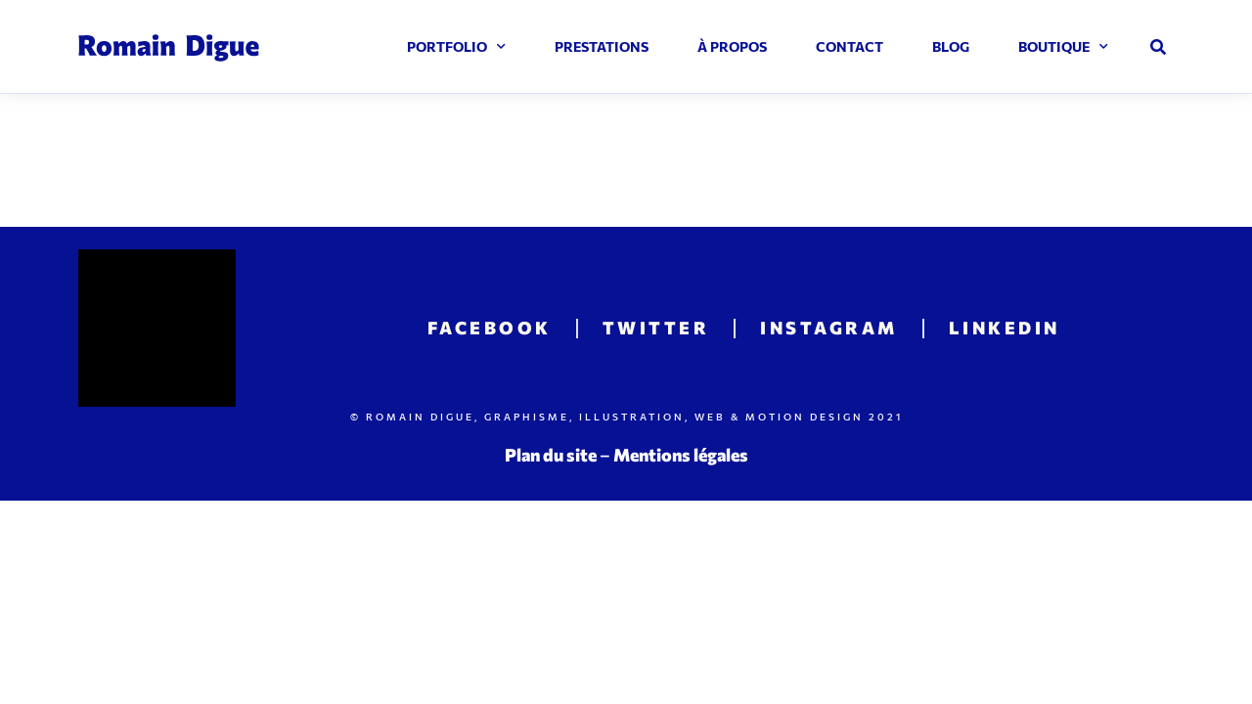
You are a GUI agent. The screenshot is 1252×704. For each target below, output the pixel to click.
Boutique (1063, 47)
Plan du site (551, 454)
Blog (950, 46)
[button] (1158, 47)
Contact (849, 46)
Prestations (601, 46)
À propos (732, 46)
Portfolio (456, 47)
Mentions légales (680, 454)
